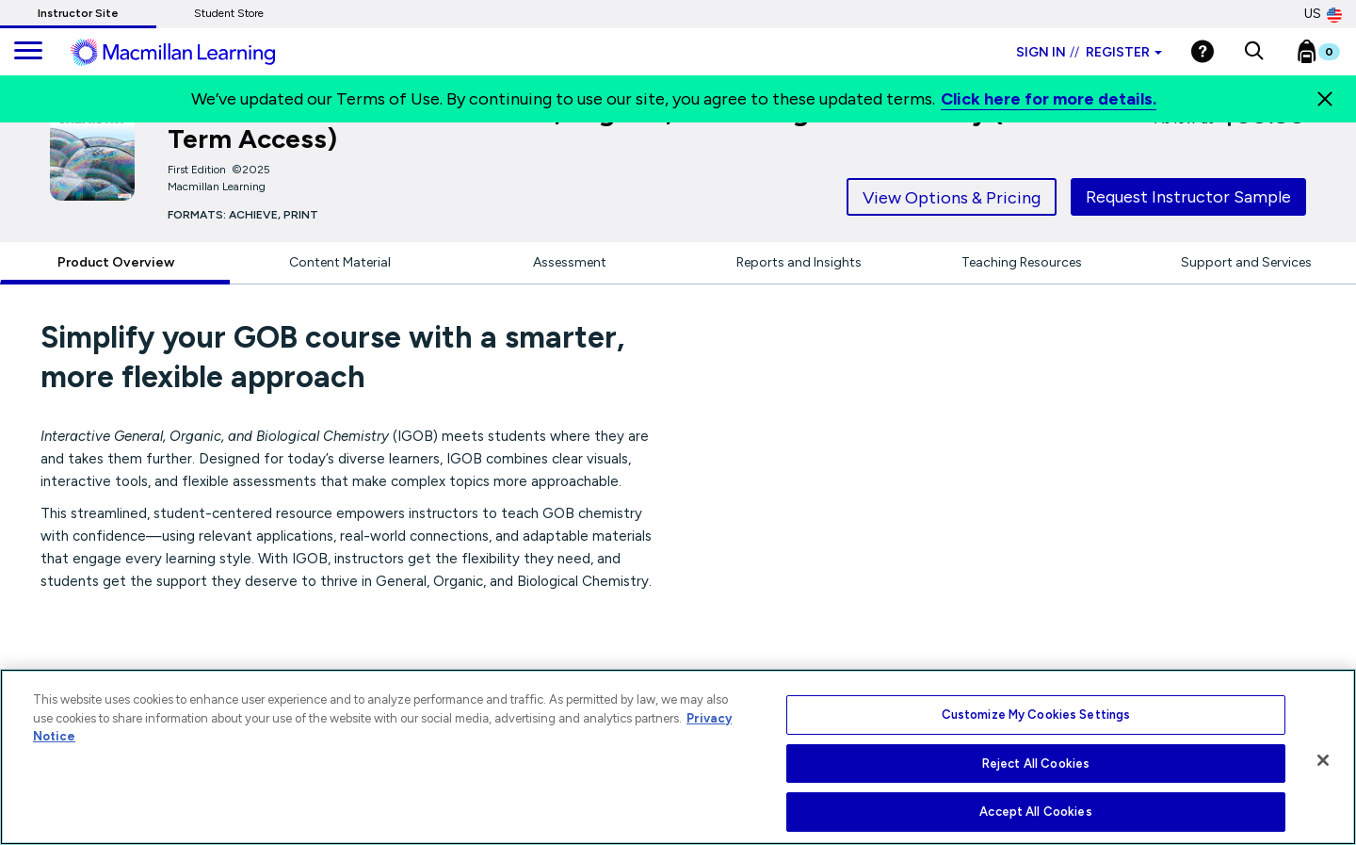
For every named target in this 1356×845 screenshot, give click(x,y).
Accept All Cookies (1035, 811)
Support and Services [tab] (1246, 262)
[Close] (1325, 98)
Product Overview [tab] (115, 262)
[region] (678, 757)
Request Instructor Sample (1188, 197)
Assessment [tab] (569, 262)
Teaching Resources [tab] (1021, 262)
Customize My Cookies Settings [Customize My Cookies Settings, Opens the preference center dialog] (1036, 714)
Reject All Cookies (1036, 763)
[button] (1254, 51)
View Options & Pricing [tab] (952, 197)
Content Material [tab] (340, 262)
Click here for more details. (1048, 99)
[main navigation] (28, 51)
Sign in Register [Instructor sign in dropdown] (1089, 52)
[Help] (1202, 51)
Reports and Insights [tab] (799, 262)
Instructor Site (78, 13)
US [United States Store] (1323, 14)
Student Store (229, 13)
